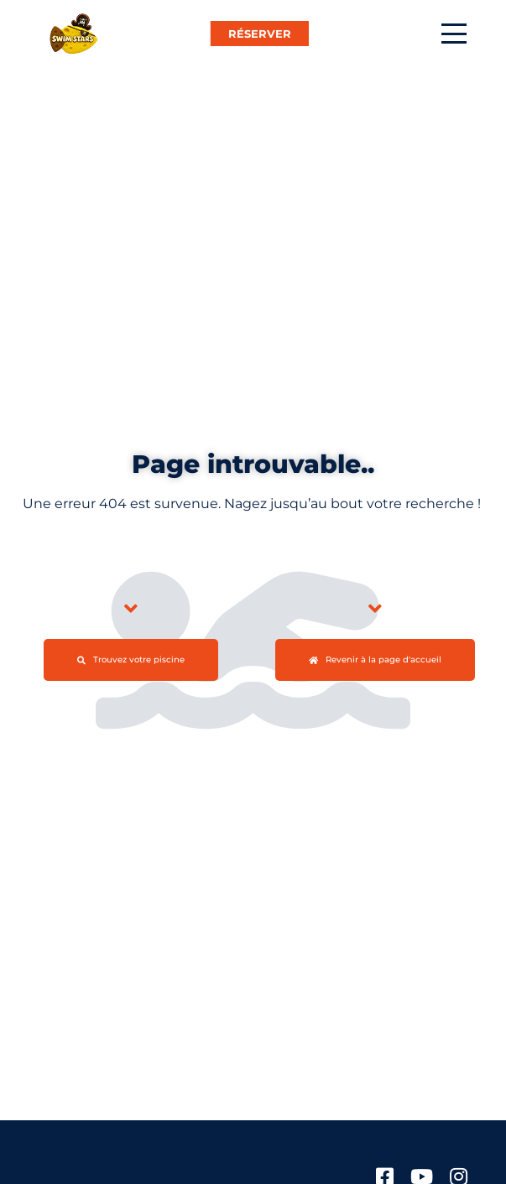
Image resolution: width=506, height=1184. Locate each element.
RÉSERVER (259, 33)
